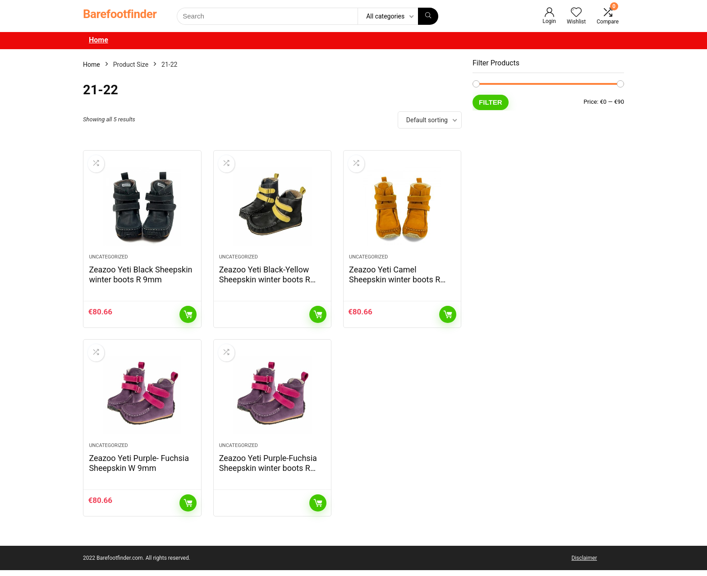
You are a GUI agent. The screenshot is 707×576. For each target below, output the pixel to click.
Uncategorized (108, 260)
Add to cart (188, 317)
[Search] (428, 16)
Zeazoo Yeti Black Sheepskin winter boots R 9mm (140, 277)
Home (98, 40)
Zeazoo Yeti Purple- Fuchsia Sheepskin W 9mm (139, 469)
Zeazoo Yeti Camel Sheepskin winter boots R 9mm (394, 282)
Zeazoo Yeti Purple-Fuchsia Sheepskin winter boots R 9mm (268, 473)
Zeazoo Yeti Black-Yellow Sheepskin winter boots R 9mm (264, 282)
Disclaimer (584, 564)
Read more (317, 317)
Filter (490, 102)
